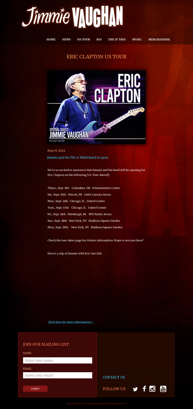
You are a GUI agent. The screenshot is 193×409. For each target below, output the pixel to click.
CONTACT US (114, 377)
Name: (27, 353)
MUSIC (137, 39)
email (27, 368)
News (66, 39)
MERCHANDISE (159, 39)
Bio (99, 39)
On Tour (83, 39)
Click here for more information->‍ (71, 322)
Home (51, 39)
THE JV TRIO (117, 39)
